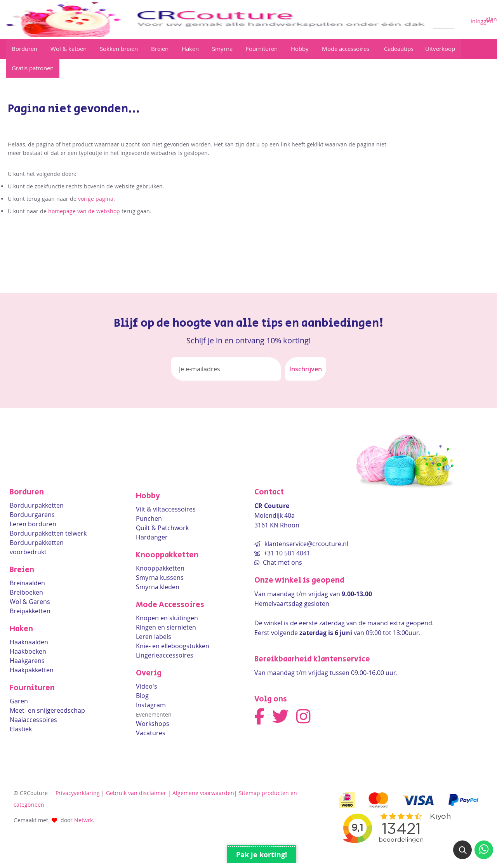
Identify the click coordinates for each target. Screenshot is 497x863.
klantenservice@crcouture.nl (306, 543)
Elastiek (21, 729)
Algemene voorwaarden (203, 793)
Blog (142, 695)
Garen (19, 701)
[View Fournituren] (262, 48)
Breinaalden (27, 583)
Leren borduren (33, 524)
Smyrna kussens (160, 577)
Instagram (151, 705)
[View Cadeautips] (398, 48)
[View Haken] (191, 48)
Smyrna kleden (157, 587)
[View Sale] (440, 48)
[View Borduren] (25, 48)
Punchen (149, 518)
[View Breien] (160, 48)
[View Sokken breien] (119, 48)
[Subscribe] (305, 369)
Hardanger (152, 537)
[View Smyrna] (223, 48)
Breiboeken (26, 592)
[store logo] (216, 19)
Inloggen (482, 21)
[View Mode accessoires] (346, 48)
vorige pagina (95, 198)
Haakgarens (27, 660)
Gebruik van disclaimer (136, 793)
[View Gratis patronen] (32, 68)
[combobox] (443, 20)
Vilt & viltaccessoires (166, 509)
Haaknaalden (29, 642)
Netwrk (83, 820)
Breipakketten (30, 611)
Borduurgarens (32, 514)
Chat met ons (281, 562)
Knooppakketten (160, 568)
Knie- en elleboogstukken (172, 646)
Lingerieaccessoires (164, 655)
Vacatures (150, 733)
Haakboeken (28, 651)
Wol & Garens (30, 601)
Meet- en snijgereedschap (47, 710)
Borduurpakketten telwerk (48, 533)
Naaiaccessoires (33, 719)
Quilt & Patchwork (162, 528)
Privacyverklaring (78, 793)
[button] (462, 849)
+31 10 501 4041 (286, 553)
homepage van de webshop (84, 211)
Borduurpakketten (37, 505)
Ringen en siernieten (166, 627)
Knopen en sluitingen (167, 618)
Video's (146, 686)
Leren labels (153, 636)
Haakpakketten (32, 670)
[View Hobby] (300, 48)
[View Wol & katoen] (69, 48)
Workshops (152, 723)
